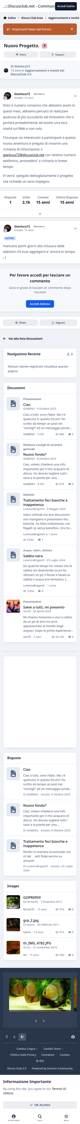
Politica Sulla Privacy (23, 1055)
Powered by (52, 1068)
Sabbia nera (33, 555)
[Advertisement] (40, 702)
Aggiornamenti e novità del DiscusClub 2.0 (37, 72)
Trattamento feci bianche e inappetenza (45, 502)
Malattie (28, 495)
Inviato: (56, 794)
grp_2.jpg (31, 920)
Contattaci (47, 1055)
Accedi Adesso (40, 304)
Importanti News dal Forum (29, 29)
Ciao (26, 404)
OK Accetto (40, 1105)
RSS (40, 1061)
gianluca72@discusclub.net (23, 155)
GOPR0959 (32, 897)
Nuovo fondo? (34, 454)
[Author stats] (75, 96)
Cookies (65, 1055)
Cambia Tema (53, 1049)
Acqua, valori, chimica (37, 550)
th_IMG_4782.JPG (37, 943)
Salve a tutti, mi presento (44, 607)
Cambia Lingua (27, 1049)
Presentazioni (32, 399)
